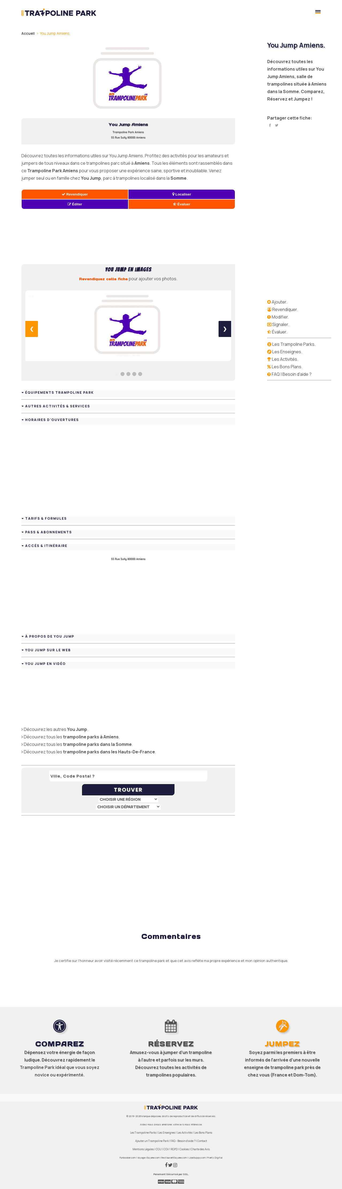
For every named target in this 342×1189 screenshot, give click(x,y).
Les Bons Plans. (287, 367)
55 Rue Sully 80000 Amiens (128, 137)
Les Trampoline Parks (143, 1132)
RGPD (174, 1149)
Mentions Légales (143, 1149)
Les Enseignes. (287, 352)
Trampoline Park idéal (42, 1067)
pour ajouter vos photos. (128, 279)
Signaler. (280, 324)
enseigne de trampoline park (274, 1067)
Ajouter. (279, 302)
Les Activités (184, 1132)
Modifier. (280, 317)
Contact (202, 1141)
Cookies (184, 1149)
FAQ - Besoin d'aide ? (182, 1141)
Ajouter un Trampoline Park (152, 1141)
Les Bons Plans (203, 1132)
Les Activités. (285, 359)
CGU (159, 1149)
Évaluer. (279, 332)
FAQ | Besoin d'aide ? (292, 374)
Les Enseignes (166, 1132)
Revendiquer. (285, 309)
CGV (166, 1149)
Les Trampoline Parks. (294, 344)
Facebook (270, 125)
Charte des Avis (200, 1149)
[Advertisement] (128, 237)
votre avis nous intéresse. (187, 1124)
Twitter (276, 125)
